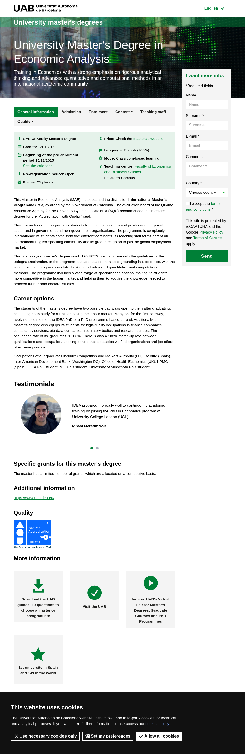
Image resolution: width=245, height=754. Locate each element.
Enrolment (98, 113)
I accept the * (203, 208)
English (217, 7)
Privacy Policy (211, 233)
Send (207, 257)
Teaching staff (153, 113)
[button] (92, 457)
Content (122, 113)
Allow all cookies (159, 736)
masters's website (149, 141)
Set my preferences (107, 736)
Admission (71, 113)
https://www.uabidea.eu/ (34, 508)
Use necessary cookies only (45, 736)
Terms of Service (207, 239)
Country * (194, 184)
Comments (195, 158)
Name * (192, 96)
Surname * (195, 117)
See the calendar (37, 169)
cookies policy (157, 724)
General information (35, 113)
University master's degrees (61, 22)
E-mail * (192, 137)
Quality (23, 123)
